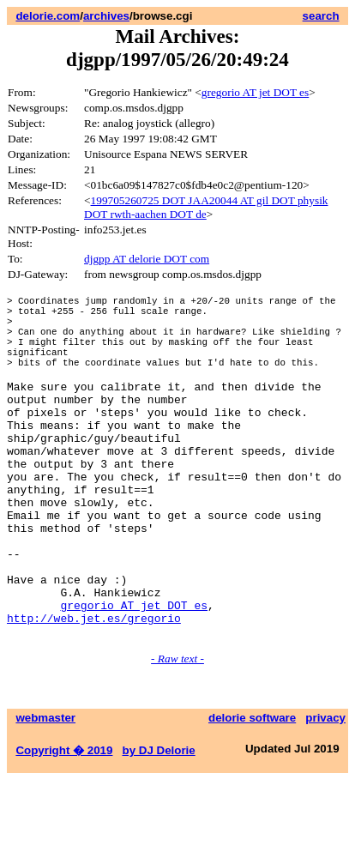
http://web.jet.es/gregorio (94, 687)
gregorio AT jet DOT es (255, 92)
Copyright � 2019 (63, 822)
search (321, 15)
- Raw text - (177, 730)
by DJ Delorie (159, 822)
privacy (325, 789)
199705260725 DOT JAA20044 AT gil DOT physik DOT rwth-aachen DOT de (206, 207)
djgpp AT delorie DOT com (146, 258)
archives (106, 15)
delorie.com (47, 15)
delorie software (252, 789)
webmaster (45, 789)
